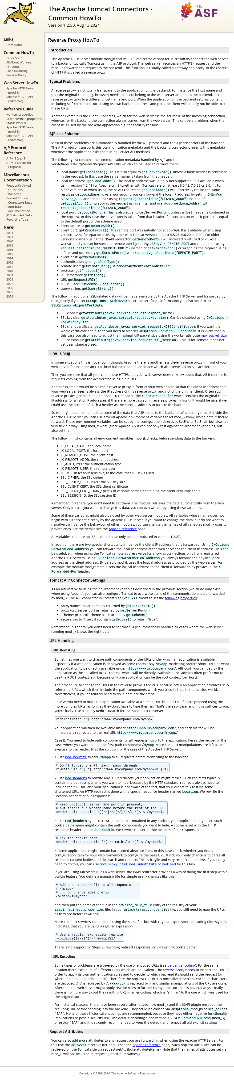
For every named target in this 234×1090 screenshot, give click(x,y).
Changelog (13, 194)
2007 (9, 283)
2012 (9, 262)
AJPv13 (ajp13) (16, 158)
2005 (9, 292)
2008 (9, 279)
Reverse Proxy (16, 75)
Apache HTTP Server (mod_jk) (20, 90)
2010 (9, 271)
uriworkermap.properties (23, 119)
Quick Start (14, 58)
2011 (9, 266)
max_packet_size (214, 335)
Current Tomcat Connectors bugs (19, 200)
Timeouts (13, 66)
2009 (9, 275)
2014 (9, 258)
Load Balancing (17, 71)
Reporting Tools (17, 219)
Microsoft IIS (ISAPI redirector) (19, 99)
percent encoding (181, 975)
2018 (9, 245)
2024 (9, 233)
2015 (9, 254)
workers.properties (19, 114)
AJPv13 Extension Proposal (18, 164)
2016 (9, 249)
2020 (9, 241)
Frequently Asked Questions (18, 187)
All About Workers (19, 62)
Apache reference (123, 529)
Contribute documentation (18, 209)
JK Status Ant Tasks (19, 215)
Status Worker (16, 123)
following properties (181, 598)
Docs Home (14, 45)
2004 (9, 296)
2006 (9, 288)
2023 (9, 237)
